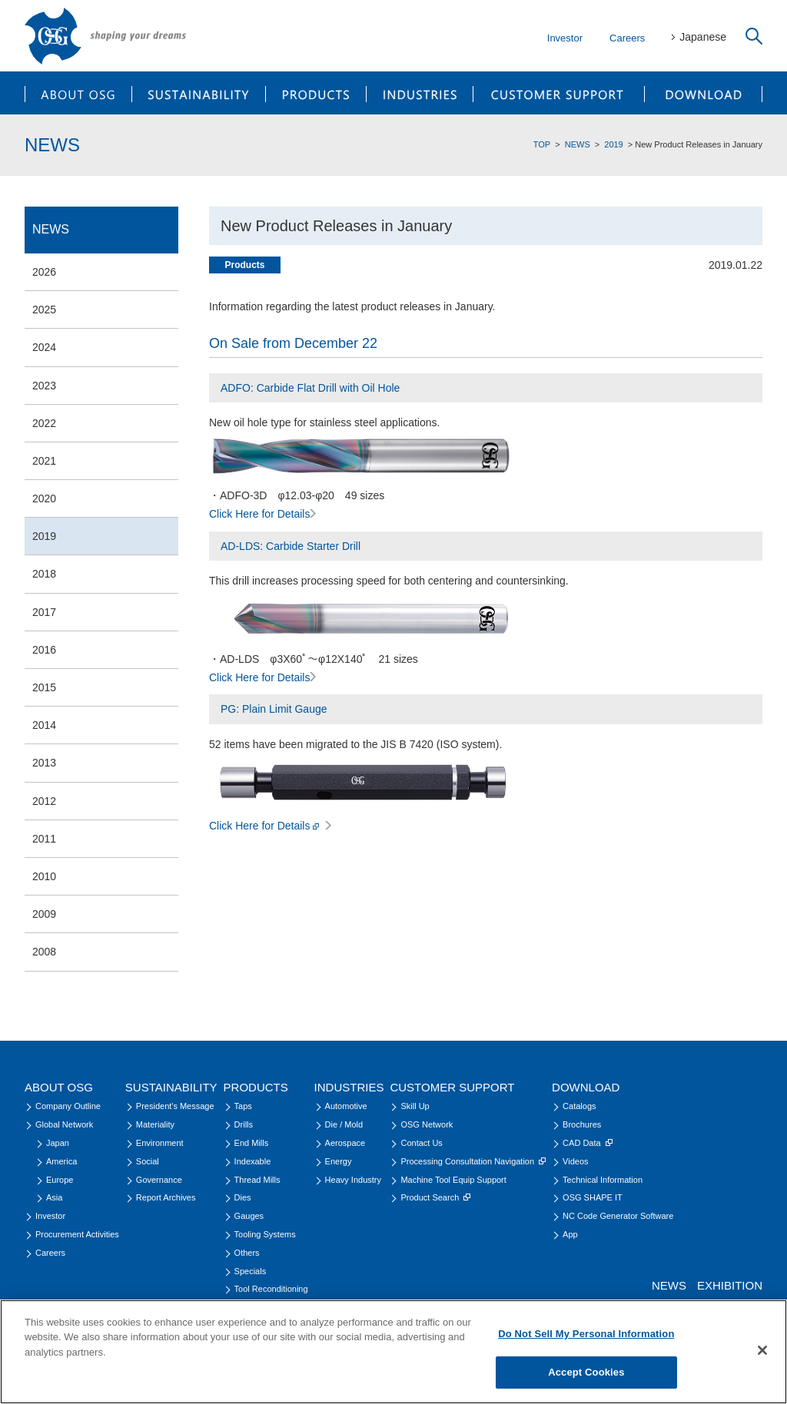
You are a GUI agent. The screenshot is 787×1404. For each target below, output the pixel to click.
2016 (44, 650)
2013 (44, 763)
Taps (243, 1106)
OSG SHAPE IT (593, 1197)
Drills (243, 1124)
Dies (242, 1197)
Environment (160, 1142)
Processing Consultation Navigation (473, 1161)
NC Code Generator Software (618, 1215)
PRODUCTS (316, 92)
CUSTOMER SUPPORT (559, 92)
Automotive (346, 1106)
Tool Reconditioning (271, 1288)
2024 (44, 347)
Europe (59, 1179)
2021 (44, 461)
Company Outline (68, 1106)
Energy (338, 1161)
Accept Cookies (586, 1372)
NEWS (577, 144)
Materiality (155, 1124)
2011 (44, 839)
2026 (44, 272)
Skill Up (414, 1106)
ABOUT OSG (78, 92)
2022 (44, 423)
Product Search (435, 1197)
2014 (44, 725)
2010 (44, 876)
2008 (44, 951)
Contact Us (421, 1142)
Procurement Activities (77, 1234)
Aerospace (345, 1142)
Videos (575, 1161)
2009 (44, 914)
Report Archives (166, 1197)
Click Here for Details (262, 514)
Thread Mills (257, 1179)
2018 (44, 574)
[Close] (762, 1350)
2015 (44, 687)
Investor (565, 38)
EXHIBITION (729, 1285)
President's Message (175, 1106)
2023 (44, 385)
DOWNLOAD (703, 92)
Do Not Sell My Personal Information (586, 1333)
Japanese (702, 37)
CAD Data (588, 1142)
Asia (54, 1197)
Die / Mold (344, 1124)
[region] (393, 1352)
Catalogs (579, 1106)
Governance (159, 1179)
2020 (44, 498)
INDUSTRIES (420, 92)
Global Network (64, 1124)
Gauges (249, 1215)
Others (247, 1252)
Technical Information (603, 1179)
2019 (613, 144)
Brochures (582, 1124)
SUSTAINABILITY (198, 92)
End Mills (251, 1142)
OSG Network (426, 1124)
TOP (541, 144)
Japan (57, 1142)
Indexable (252, 1161)
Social (147, 1161)
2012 (44, 801)
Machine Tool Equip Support (453, 1179)
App (570, 1234)
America (61, 1161)
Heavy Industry (353, 1179)
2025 (44, 309)
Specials (250, 1271)
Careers (627, 38)
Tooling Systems (265, 1234)
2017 (44, 612)
